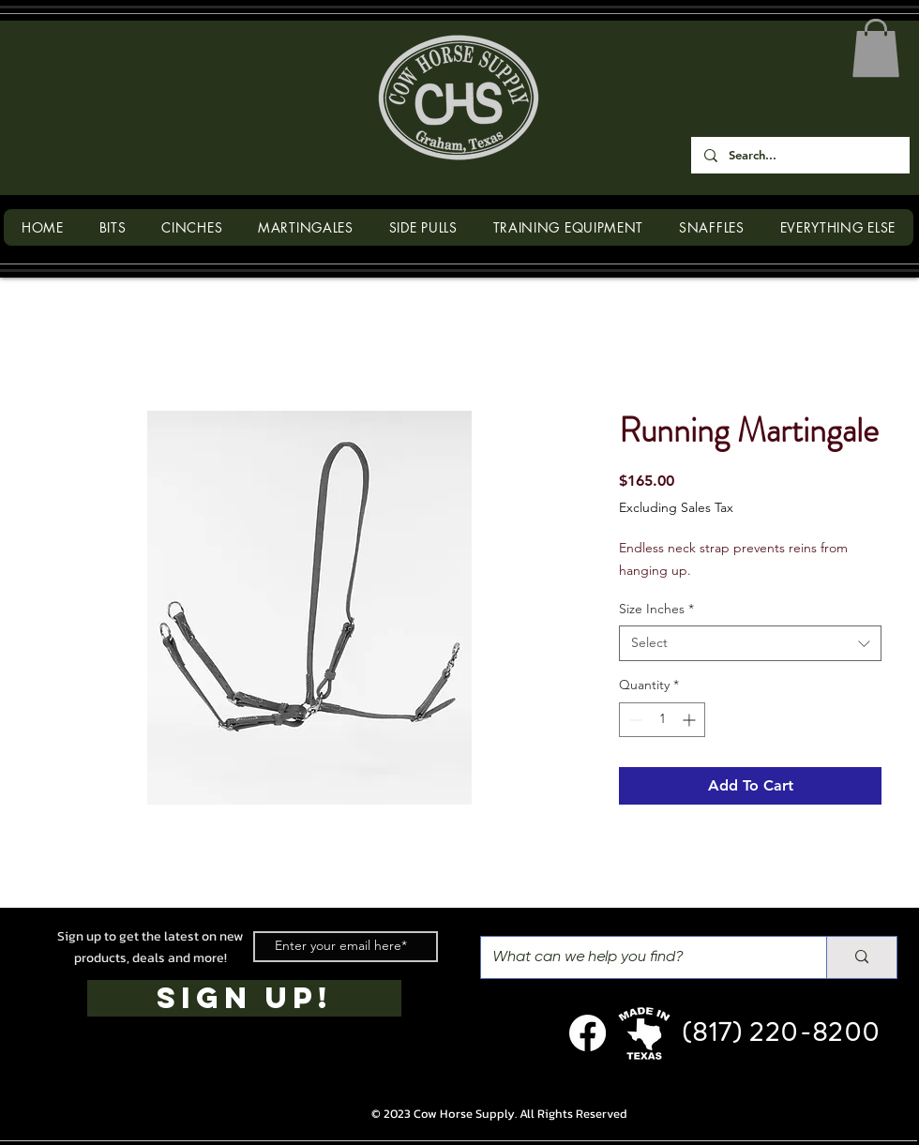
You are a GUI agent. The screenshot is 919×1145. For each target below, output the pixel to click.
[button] (875, 48)
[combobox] (750, 643)
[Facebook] (587, 1033)
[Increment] (690, 719)
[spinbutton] (662, 719)
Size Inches (656, 608)
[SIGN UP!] (244, 998)
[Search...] (799, 155)
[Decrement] (633, 719)
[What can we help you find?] (639, 957)
